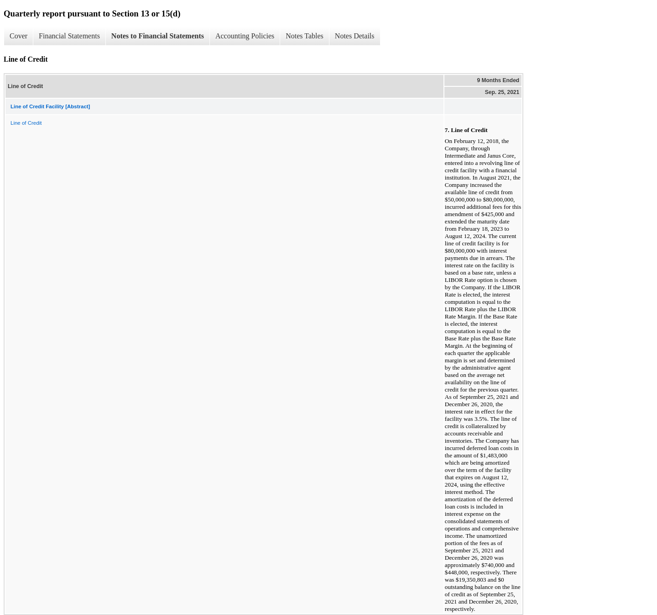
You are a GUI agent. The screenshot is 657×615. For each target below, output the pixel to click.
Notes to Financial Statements (157, 36)
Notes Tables (304, 36)
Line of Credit (26, 123)
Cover (18, 36)
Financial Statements (69, 36)
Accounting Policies (244, 36)
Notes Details (355, 36)
